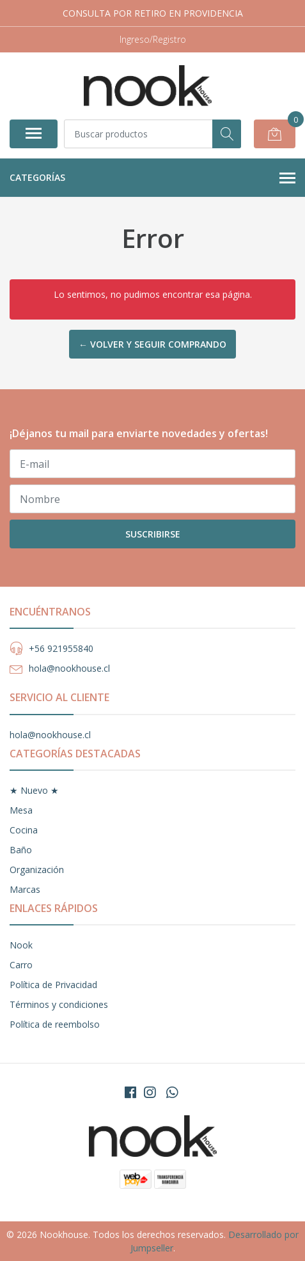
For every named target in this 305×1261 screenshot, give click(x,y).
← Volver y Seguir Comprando (152, 344)
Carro (21, 965)
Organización (37, 869)
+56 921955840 (61, 648)
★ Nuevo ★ (34, 790)
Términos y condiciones (59, 1004)
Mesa (21, 810)
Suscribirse (152, 534)
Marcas (25, 889)
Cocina (24, 830)
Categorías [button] (152, 178)
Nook (21, 945)
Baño (21, 850)
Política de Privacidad (53, 985)
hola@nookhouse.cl (69, 668)
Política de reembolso (55, 1024)
